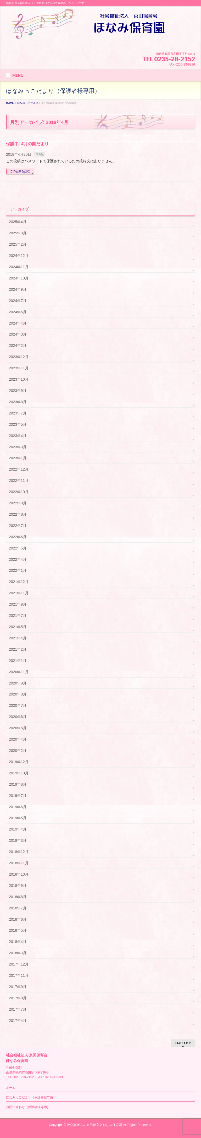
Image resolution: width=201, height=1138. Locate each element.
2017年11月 (19, 975)
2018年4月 (17, 942)
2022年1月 (17, 570)
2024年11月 (19, 267)
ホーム (10, 1088)
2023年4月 (17, 436)
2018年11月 (19, 863)
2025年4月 (17, 222)
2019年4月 (17, 829)
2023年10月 (19, 379)
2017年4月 (17, 1020)
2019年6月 (17, 807)
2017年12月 (19, 964)
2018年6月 (17, 919)
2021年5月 (17, 627)
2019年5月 (17, 818)
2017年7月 (17, 1009)
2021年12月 (19, 582)
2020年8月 (17, 694)
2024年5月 (17, 312)
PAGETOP (183, 1043)
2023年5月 (17, 424)
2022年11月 (19, 480)
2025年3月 (17, 233)
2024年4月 (17, 323)
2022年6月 (17, 537)
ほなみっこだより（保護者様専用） (31, 1097)
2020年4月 (17, 739)
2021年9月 (17, 604)
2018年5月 (17, 930)
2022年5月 (17, 548)
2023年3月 (17, 447)
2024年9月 (17, 289)
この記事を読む (20, 171)
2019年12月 (19, 762)
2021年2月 (17, 649)
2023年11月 (19, 368)
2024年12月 (19, 256)
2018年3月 (17, 953)
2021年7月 (17, 615)
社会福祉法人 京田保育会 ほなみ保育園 (94, 1125)
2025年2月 (17, 244)
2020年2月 (17, 750)
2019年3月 (17, 840)
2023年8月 (17, 402)
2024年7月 (17, 301)
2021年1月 (17, 661)
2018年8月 (17, 897)
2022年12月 (19, 469)
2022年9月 (17, 503)
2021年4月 (17, 638)
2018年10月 (19, 874)
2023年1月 (17, 458)
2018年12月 (19, 852)
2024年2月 (17, 345)
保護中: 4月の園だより (27, 144)
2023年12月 (19, 357)
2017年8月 (17, 998)
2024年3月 (17, 334)
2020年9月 (17, 683)
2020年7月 (17, 705)
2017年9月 (17, 987)
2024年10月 (19, 278)
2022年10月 (19, 492)
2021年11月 (19, 593)
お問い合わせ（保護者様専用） (28, 1107)
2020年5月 (17, 728)
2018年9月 (17, 885)
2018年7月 (17, 908)
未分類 (40, 154)
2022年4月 (17, 559)
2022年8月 (17, 514)
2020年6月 (17, 717)
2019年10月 (19, 773)
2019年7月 (17, 796)
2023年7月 (17, 413)
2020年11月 (19, 672)
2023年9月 (17, 391)
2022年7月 (17, 526)
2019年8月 (17, 784)
